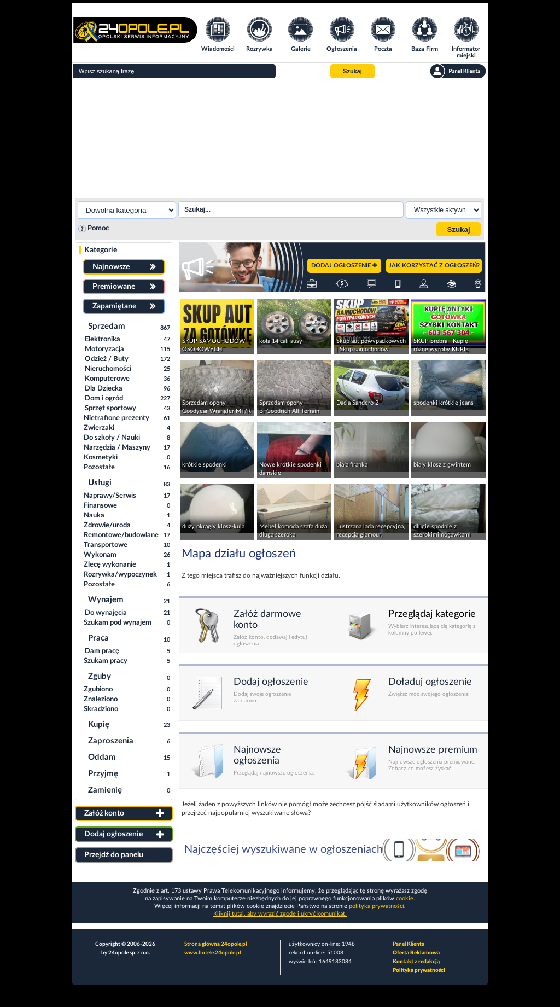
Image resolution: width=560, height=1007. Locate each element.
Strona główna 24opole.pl (215, 944)
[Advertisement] (280, 136)
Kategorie (100, 250)
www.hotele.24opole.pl (212, 953)
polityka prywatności (376, 906)
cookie (404, 898)
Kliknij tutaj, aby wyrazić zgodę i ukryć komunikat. (280, 914)
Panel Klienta (408, 944)
